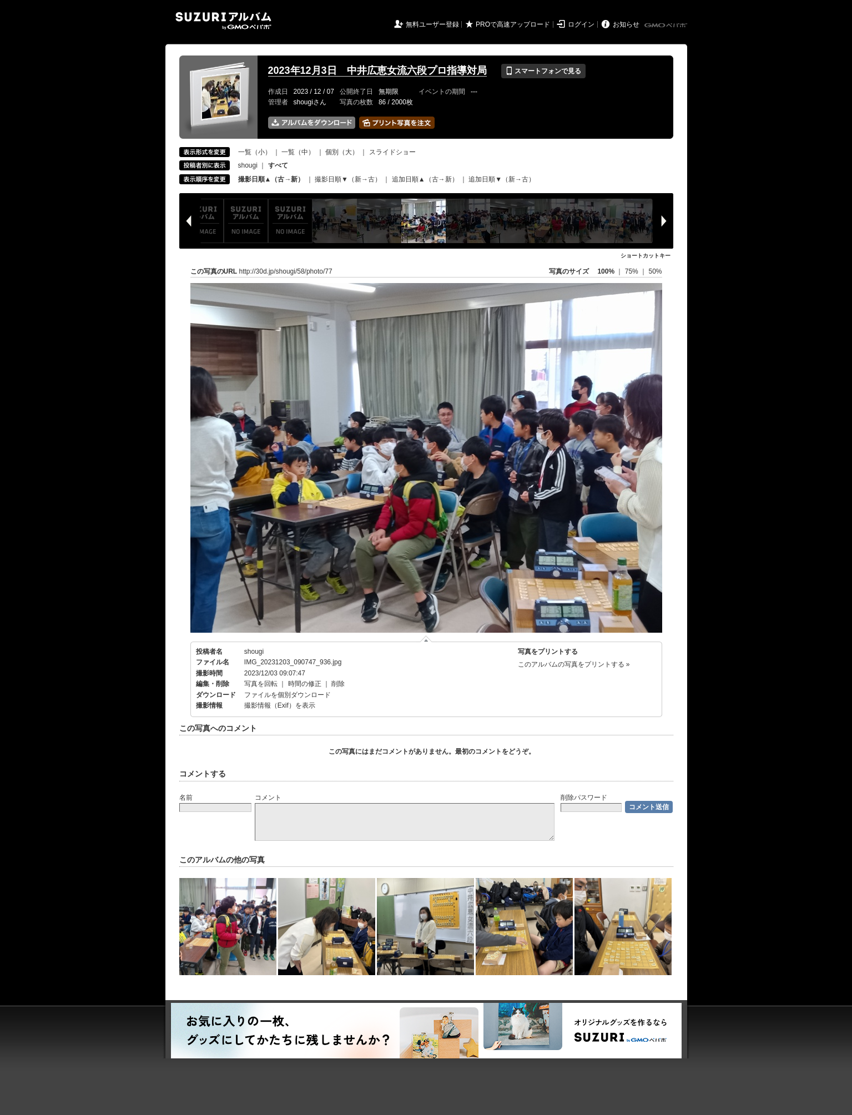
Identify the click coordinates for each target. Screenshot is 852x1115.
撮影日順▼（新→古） (348, 179)
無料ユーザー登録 (432, 24)
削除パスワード (584, 797)
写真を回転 (261, 684)
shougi (248, 165)
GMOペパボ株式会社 (666, 25)
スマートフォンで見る (543, 71)
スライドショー (392, 152)
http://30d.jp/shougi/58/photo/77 (285, 271)
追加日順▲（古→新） (425, 179)
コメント (268, 797)
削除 (338, 684)
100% (606, 271)
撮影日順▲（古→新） (271, 179)
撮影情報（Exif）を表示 (279, 705)
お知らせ (626, 24)
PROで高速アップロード (513, 24)
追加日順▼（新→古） (501, 179)
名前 (186, 797)
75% (632, 271)
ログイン (581, 24)
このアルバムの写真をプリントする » (574, 664)
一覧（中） (298, 152)
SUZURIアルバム (223, 21)
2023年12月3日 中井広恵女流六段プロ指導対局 (377, 70)
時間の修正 (304, 684)
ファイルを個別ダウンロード (287, 695)
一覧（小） (254, 152)
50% (655, 271)
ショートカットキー (645, 256)
